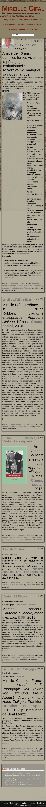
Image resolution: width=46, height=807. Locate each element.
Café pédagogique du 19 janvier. (22, 83)
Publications (17, 20)
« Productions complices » (25, 605)
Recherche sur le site (28, 30)
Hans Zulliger (37, 751)
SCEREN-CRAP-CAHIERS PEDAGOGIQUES (22, 570)
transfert (19, 755)
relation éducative (17, 585)
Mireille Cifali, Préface (17, 299)
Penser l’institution (12, 773)
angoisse (35, 283)
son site (30, 86)
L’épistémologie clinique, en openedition (21, 779)
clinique (12, 426)
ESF (21, 617)
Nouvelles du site (15, 768)
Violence (27, 288)
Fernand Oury (38, 286)
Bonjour (7, 20)
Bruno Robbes (16, 538)
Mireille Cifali (23, 8)
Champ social (37, 482)
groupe (28, 751)
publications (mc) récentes (22, 424)
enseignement (37, 538)
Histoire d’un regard (26, 24)
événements (15, 283)
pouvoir (30, 426)
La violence (35, 265)
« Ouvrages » (20, 676)
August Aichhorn (9, 751)
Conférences (36, 20)
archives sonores (22, 254)
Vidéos (27, 20)
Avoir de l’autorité (14, 549)
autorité (13, 286)
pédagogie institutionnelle (12, 288)
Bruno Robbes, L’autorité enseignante (19, 439)
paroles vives (21, 426)
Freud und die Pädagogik (19, 669)
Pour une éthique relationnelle (17, 783)
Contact (39, 24)
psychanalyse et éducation (14, 753)
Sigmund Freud (8, 755)
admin (37, 288)
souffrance (13, 540)
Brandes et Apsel (22, 706)
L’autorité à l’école (14, 596)
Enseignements (9, 24)
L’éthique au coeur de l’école (16, 785)
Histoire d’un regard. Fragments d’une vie (21, 775)
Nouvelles (13, 30)
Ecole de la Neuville (24, 286)
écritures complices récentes (22, 535)
